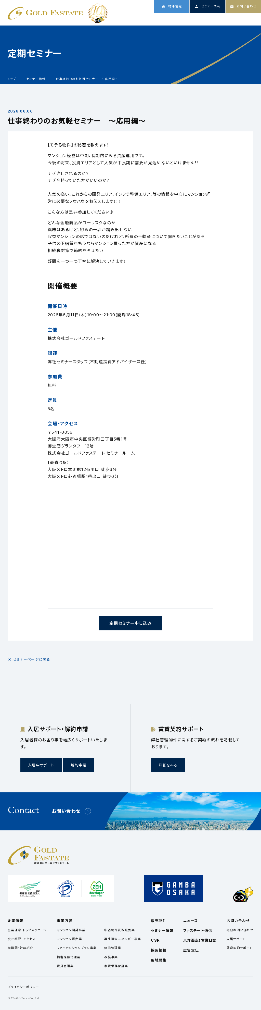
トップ (135, 18)
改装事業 (111, 957)
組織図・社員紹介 (20, 948)
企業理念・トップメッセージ (27, 930)
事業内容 (181, 18)
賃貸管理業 (65, 966)
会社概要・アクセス (22, 939)
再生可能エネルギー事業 (122, 939)
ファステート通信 (197, 930)
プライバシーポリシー (23, 987)
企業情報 (156, 18)
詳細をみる (168, 765)
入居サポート (236, 939)
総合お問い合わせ (240, 930)
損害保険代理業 (69, 957)
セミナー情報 (162, 930)
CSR (225, 18)
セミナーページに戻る (31, 659)
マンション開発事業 (71, 930)
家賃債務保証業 (116, 966)
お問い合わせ (66, 811)
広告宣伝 (191, 950)
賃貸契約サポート (240, 948)
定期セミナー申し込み (130, 623)
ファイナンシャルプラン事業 (77, 948)
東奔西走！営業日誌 (200, 940)
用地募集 (158, 960)
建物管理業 (112, 948)
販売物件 (158, 920)
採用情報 (245, 18)
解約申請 (78, 765)
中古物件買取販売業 (119, 930)
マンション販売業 (69, 939)
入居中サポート (41, 765)
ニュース (205, 18)
